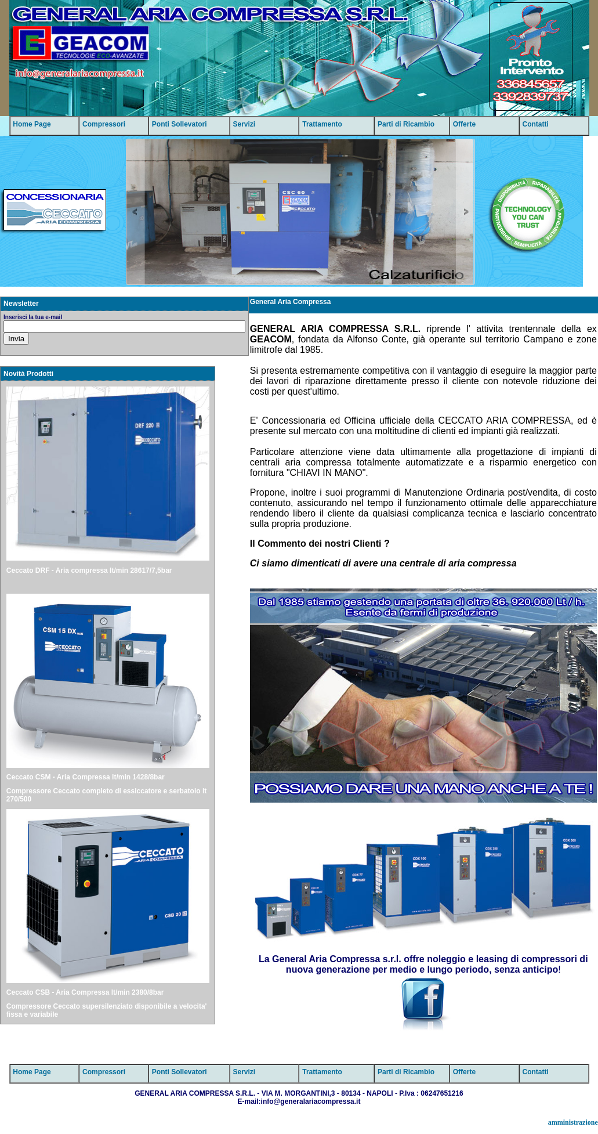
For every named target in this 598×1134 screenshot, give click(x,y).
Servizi (244, 124)
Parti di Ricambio (406, 124)
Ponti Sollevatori (179, 124)
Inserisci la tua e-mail (32, 317)
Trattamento (322, 124)
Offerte (464, 124)
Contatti (535, 124)
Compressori (103, 124)
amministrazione (573, 1122)
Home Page (31, 124)
